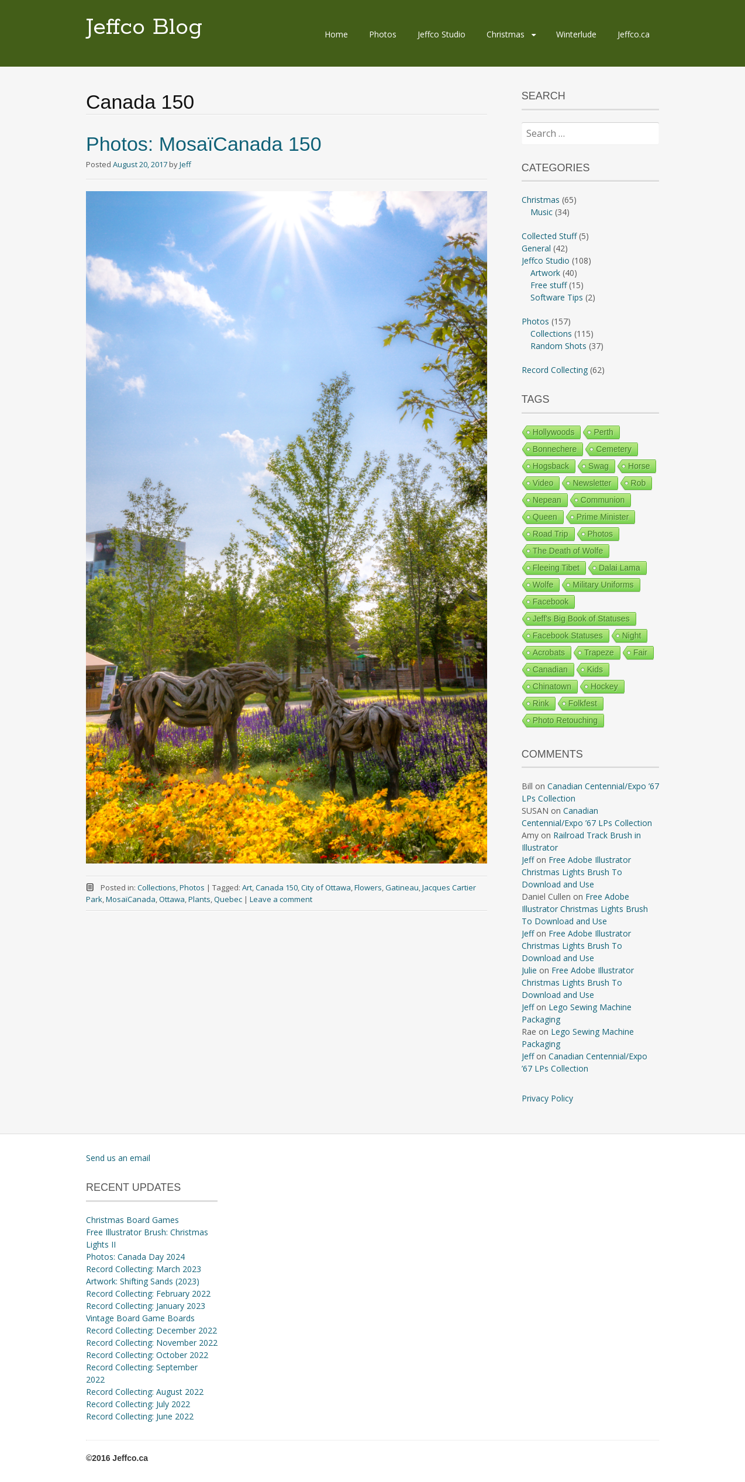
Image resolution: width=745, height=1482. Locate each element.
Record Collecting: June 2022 (140, 1416)
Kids (595, 669)
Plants (199, 899)
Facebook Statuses (568, 635)
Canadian (550, 669)
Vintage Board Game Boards (140, 1318)
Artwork (545, 272)
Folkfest (582, 703)
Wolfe (543, 584)
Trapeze (599, 652)
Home (336, 34)
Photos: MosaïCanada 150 (204, 144)
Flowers (368, 887)
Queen (545, 516)
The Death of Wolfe (568, 550)
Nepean (547, 500)
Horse (639, 466)
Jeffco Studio (441, 34)
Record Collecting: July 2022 (138, 1404)
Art (247, 887)
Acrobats (549, 652)
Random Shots (558, 345)
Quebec (228, 899)
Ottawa (172, 899)
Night (631, 635)
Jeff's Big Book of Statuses (581, 618)
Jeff (185, 164)
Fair (640, 652)
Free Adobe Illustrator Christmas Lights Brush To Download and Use (576, 872)
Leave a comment (281, 899)
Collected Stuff (549, 235)
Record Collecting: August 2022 (145, 1391)
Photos (382, 34)
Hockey (604, 686)
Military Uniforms (602, 584)
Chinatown (552, 686)
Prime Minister (603, 516)
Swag (598, 466)
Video (543, 483)
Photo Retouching (565, 720)
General (536, 248)
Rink (541, 703)
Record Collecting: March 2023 (143, 1268)
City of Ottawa (326, 887)
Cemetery (614, 449)
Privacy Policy (547, 1098)
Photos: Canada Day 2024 (135, 1256)
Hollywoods (554, 432)
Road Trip (550, 533)
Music (541, 211)
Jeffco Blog (144, 27)
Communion (603, 500)
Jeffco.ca (634, 34)
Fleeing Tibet (556, 567)
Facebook (550, 601)
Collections (156, 887)
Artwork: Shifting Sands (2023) (142, 1281)
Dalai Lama (619, 567)
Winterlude (576, 34)
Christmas (506, 34)
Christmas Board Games (132, 1219)
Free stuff (548, 285)
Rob (638, 483)
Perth (603, 432)
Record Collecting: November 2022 (152, 1342)
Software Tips (556, 297)
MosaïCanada (131, 899)
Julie (529, 970)
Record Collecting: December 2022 (151, 1330)
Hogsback (551, 466)
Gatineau (402, 887)
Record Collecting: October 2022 (147, 1354)
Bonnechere (555, 449)
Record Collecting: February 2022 (148, 1293)
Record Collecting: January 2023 (145, 1305)
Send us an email (118, 1157)
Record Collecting (555, 369)
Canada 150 (277, 887)
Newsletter (591, 483)
